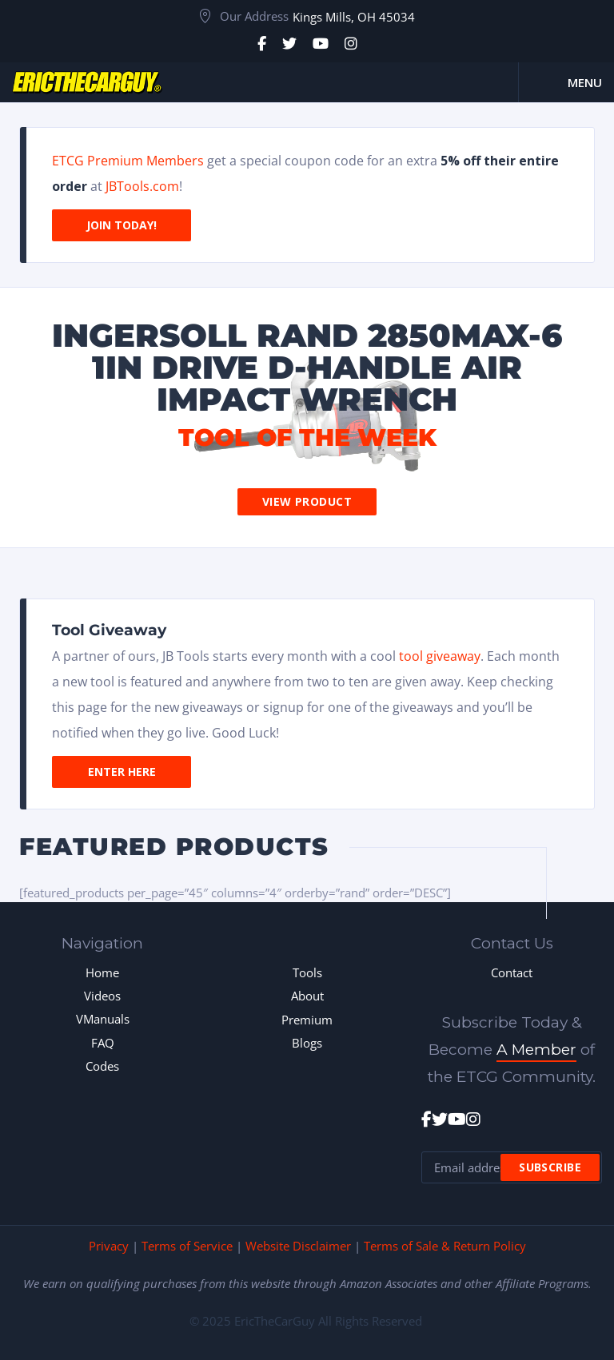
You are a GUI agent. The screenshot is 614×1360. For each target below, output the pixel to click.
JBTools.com (142, 186)
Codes (102, 1066)
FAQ (102, 1043)
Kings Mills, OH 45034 (354, 17)
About (307, 996)
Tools (307, 972)
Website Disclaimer (298, 1246)
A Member (536, 1049)
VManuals (103, 1019)
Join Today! (121, 225)
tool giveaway (439, 656)
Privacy (109, 1246)
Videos (102, 996)
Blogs (307, 1043)
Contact (511, 972)
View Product (307, 501)
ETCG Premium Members (128, 160)
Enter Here (122, 771)
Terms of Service (187, 1246)
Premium (307, 1020)
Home (102, 972)
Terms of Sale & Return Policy (445, 1246)
